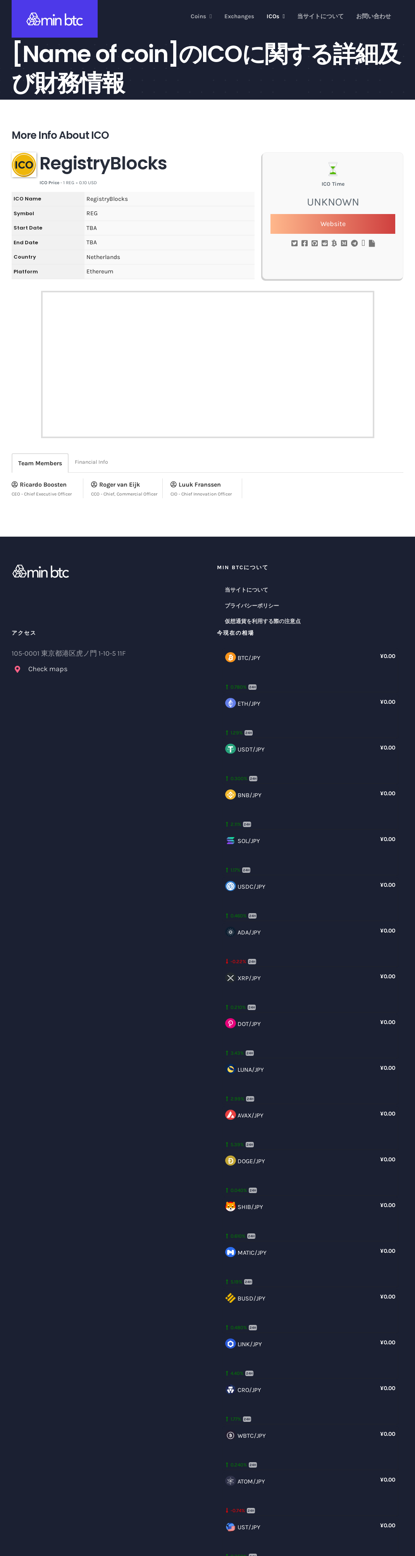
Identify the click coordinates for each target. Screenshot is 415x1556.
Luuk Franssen (195, 484)
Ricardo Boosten (39, 484)
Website (333, 223)
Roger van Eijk (115, 484)
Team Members (40, 463)
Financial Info (91, 462)
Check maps (47, 669)
